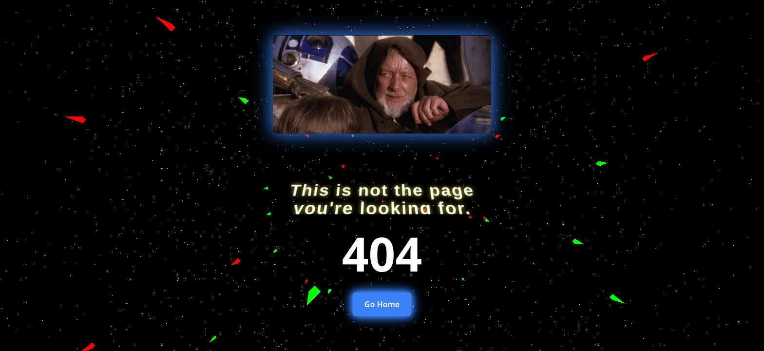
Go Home (382, 304)
